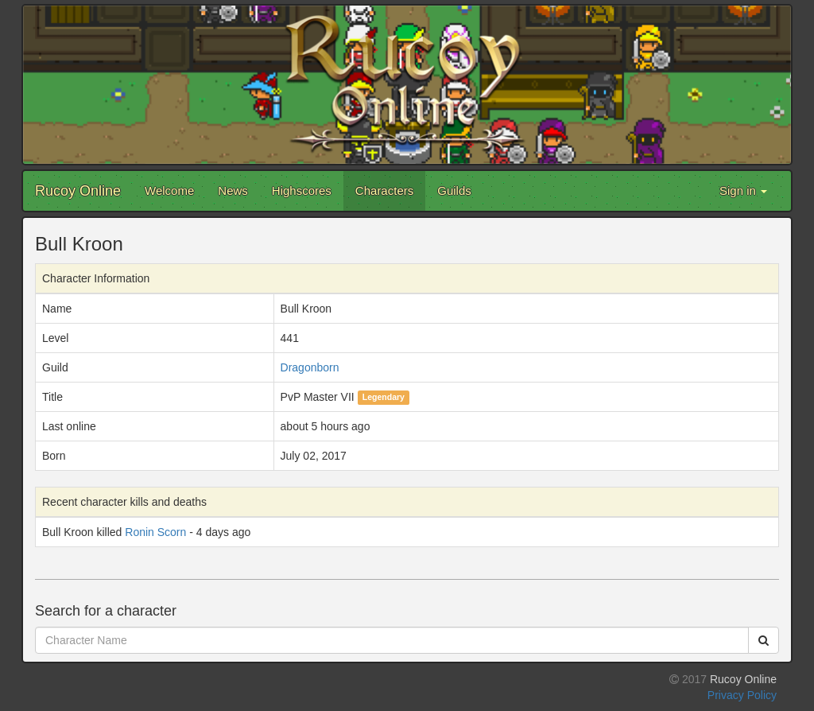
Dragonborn (310, 367)
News (233, 190)
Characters (384, 190)
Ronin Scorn (155, 532)
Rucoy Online (78, 191)
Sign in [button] (743, 190)
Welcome (169, 190)
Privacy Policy (742, 695)
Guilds (454, 190)
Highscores (301, 190)
